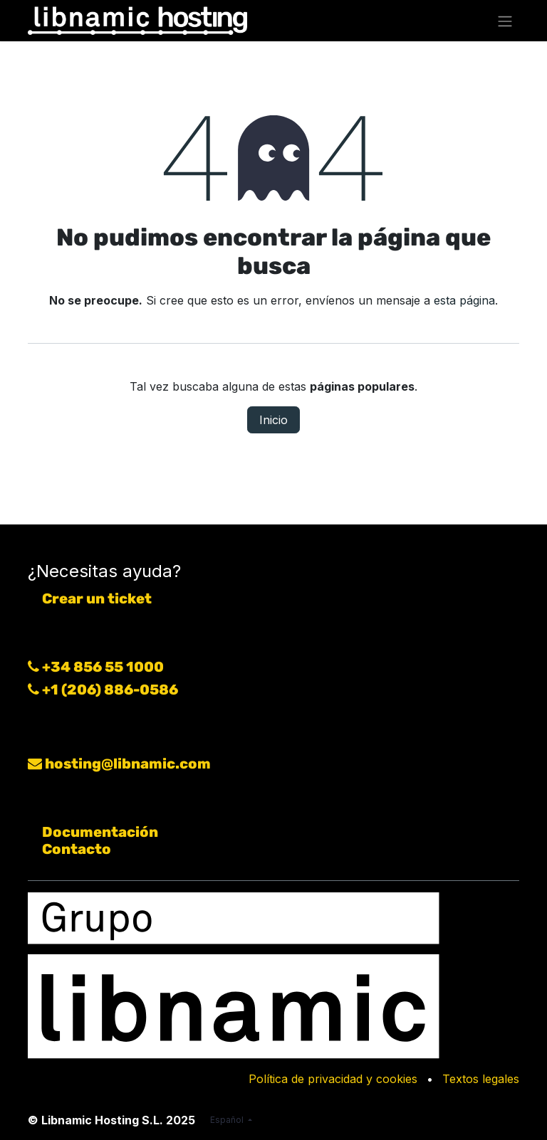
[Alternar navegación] (505, 21)
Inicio (273, 420)
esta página (464, 300)
